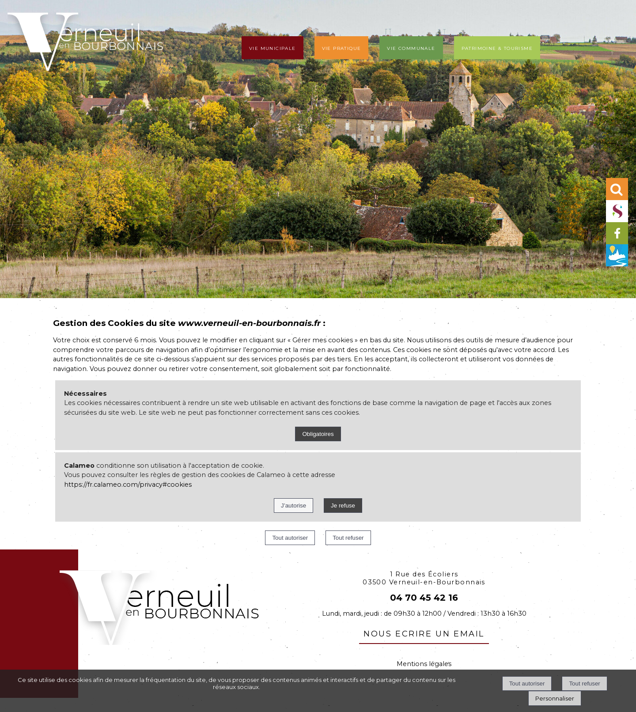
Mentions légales (424, 664)
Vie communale (411, 48)
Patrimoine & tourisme (497, 48)
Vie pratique (341, 48)
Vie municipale (272, 48)
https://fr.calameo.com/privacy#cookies (128, 485)
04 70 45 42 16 (424, 597)
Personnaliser (554, 698)
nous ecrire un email (424, 632)
